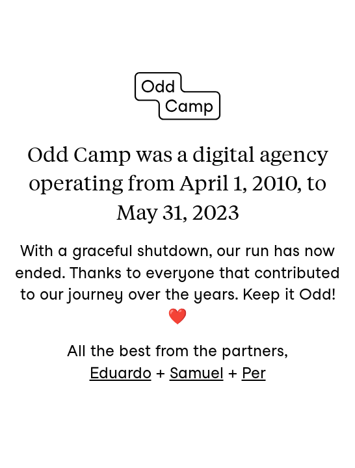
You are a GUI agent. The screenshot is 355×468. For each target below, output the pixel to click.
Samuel (197, 372)
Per (254, 372)
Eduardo (120, 372)
